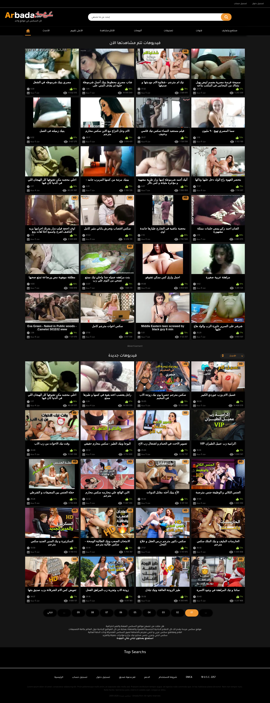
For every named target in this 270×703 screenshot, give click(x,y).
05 (135, 613)
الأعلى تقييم (77, 31)
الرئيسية (58, 677)
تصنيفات (168, 31)
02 (177, 613)
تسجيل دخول (258, 4)
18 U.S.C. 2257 (208, 677)
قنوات (199, 31)
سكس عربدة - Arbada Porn (131, 696)
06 (120, 613)
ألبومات (138, 31)
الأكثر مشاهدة (107, 31)
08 (92, 613)
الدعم (147, 677)
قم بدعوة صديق (127, 677)
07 (106, 613)
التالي (50, 613)
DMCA (189, 677)
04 (149, 613)
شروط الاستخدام (168, 677)
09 (78, 613)
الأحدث (46, 31)
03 (163, 613)
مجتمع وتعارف (229, 31)
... (64, 613)
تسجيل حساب (240, 4)
